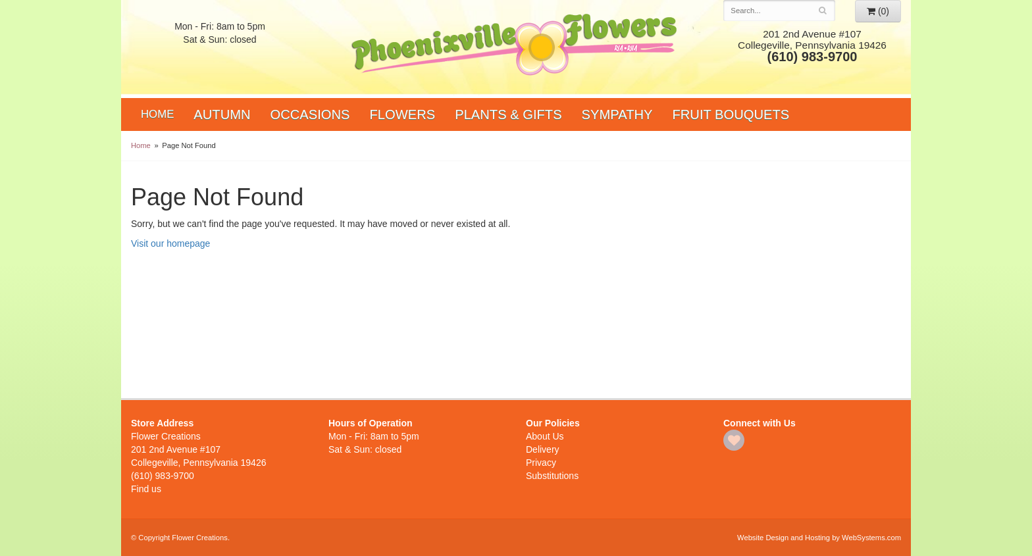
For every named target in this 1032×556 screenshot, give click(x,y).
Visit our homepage (170, 243)
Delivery (542, 449)
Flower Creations (516, 47)
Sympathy (617, 114)
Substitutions (552, 475)
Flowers (403, 114)
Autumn (222, 114)
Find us (146, 489)
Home (157, 114)
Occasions (310, 114)
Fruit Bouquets (731, 114)
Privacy (541, 462)
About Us (545, 436)
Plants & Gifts (508, 114)
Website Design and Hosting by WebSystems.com (819, 538)
